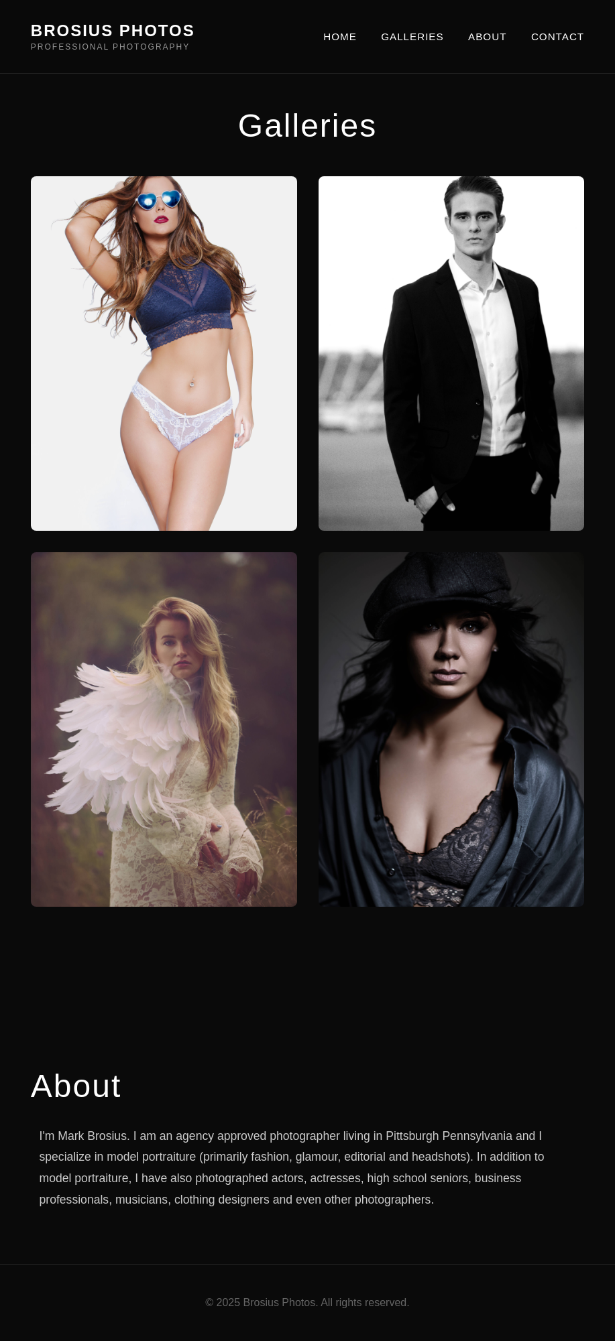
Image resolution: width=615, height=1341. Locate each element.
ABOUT (487, 36)
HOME (340, 36)
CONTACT (557, 36)
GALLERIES (412, 36)
